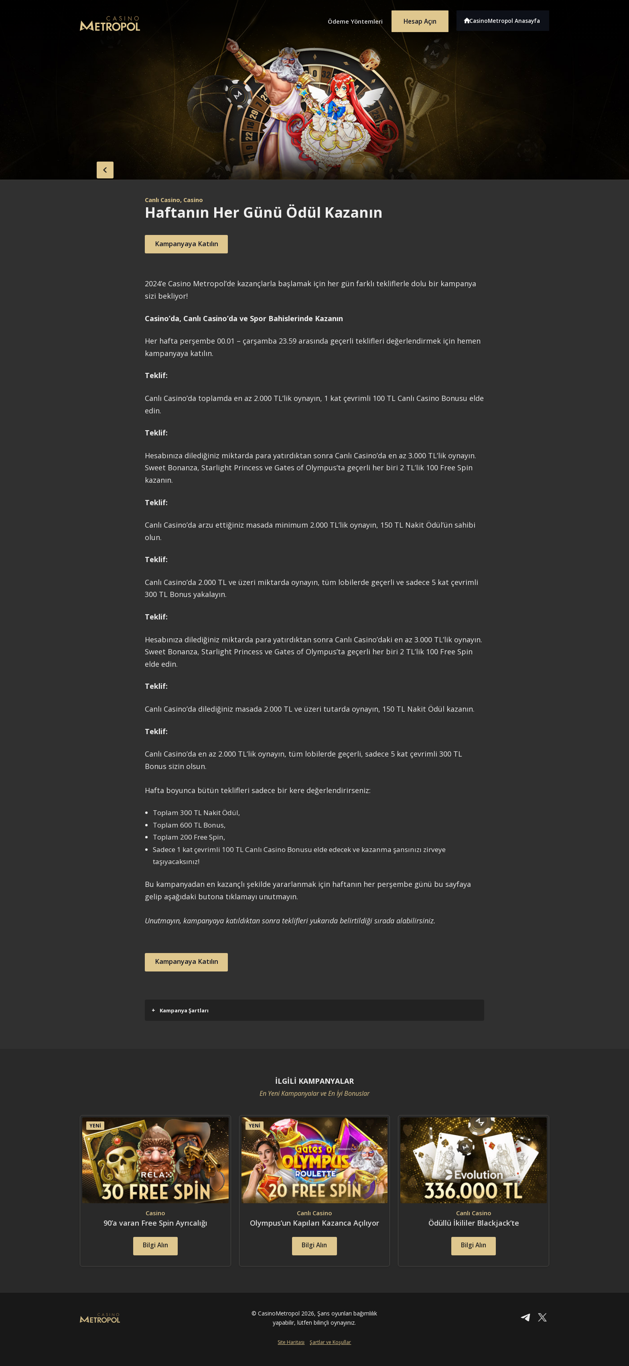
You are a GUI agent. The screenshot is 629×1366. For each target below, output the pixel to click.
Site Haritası (291, 1352)
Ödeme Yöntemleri (346, 19)
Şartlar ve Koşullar (330, 1352)
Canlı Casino (165, 199)
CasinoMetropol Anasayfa (507, 19)
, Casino (197, 199)
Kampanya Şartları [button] (180, 1010)
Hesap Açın (417, 19)
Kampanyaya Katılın (192, 244)
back (96, 168)
